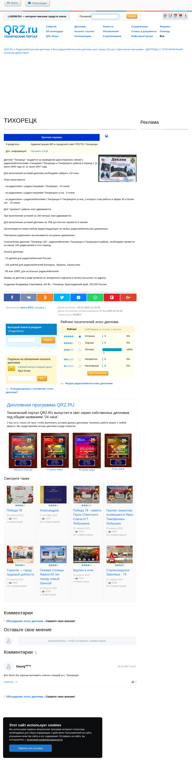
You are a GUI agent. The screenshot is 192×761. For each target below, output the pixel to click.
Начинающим (82, 36)
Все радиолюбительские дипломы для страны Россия (84, 49)
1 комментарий (15, 521)
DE (175, 17)
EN (165, 17)
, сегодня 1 (33, 307)
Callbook (51, 26)
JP (186, 17)
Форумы (165, 26)
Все (162, 36)
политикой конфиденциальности (45, 739)
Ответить (9, 682)
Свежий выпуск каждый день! (35, 366)
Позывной (85, 16)
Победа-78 (14, 510)
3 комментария (81, 581)
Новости (108, 26)
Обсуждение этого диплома (24, 621)
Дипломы (80, 26)
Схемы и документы (144, 31)
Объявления (111, 31)
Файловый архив (142, 36)
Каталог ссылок (84, 31)
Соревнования (112, 36)
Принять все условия (30, 748)
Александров (49, 510)
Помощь (165, 31)
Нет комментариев (50, 521)
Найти (132, 16)
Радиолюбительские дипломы (33, 49)
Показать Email (39, 151)
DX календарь (54, 31)
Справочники (139, 26)
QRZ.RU (8, 49)
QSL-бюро (52, 36)
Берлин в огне (83, 570)
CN (180, 17)
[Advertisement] (96, 86)
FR (170, 17)
